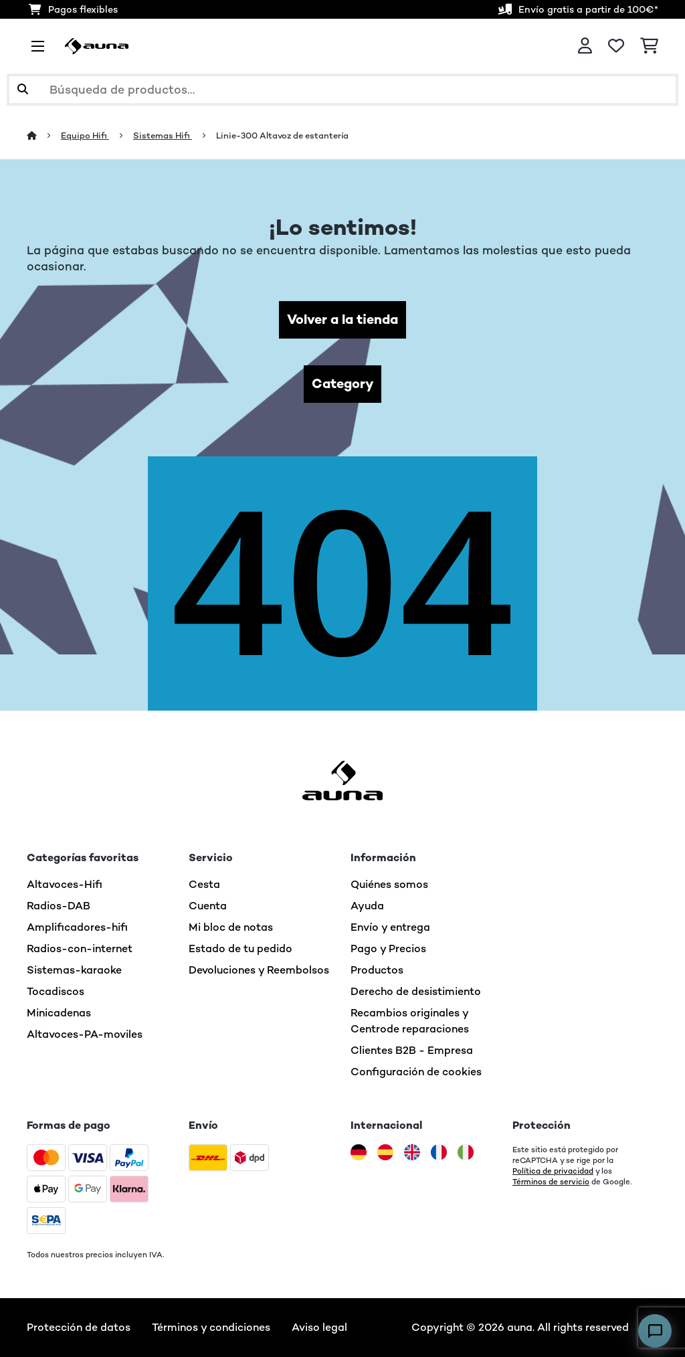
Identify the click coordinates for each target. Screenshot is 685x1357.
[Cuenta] (585, 46)
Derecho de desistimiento (416, 991)
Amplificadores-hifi (77, 927)
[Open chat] (655, 1331)
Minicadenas (59, 1013)
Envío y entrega (390, 927)
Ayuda (367, 906)
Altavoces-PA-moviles (84, 1034)
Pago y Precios (388, 948)
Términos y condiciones (211, 1327)
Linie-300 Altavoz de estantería (282, 135)
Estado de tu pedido (240, 948)
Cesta (204, 884)
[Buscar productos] (342, 90)
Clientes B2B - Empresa (412, 1050)
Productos (377, 970)
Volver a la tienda (342, 319)
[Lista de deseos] (616, 46)
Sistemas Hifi (162, 135)
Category (342, 383)
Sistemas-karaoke (74, 970)
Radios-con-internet (79, 948)
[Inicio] (44, 135)
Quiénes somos (389, 884)
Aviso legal (319, 1327)
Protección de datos (78, 1327)
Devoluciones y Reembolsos (259, 970)
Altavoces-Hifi (64, 884)
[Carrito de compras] (649, 46)
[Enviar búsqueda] (22, 90)
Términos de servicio (550, 1181)
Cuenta (208, 906)
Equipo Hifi (85, 135)
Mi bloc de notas (231, 927)
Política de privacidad (552, 1171)
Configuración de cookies (416, 1072)
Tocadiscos (55, 991)
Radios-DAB (58, 906)
